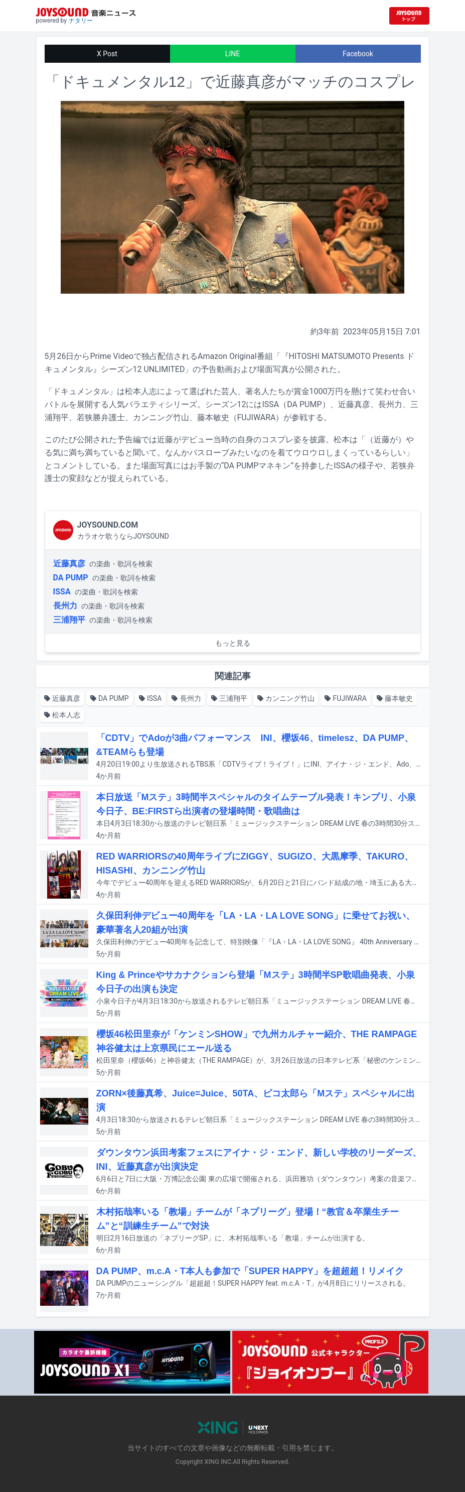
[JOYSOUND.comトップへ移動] (409, 16)
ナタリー (81, 20)
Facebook (358, 54)
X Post (107, 54)
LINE (232, 54)
